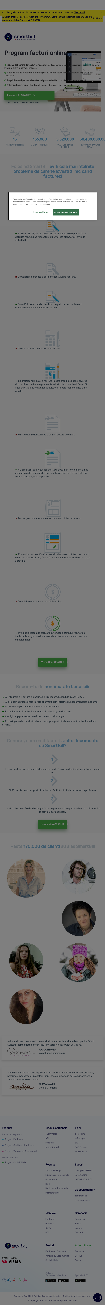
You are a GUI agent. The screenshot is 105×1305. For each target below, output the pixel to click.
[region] (52, 206)
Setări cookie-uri (40, 212)
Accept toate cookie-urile (65, 212)
